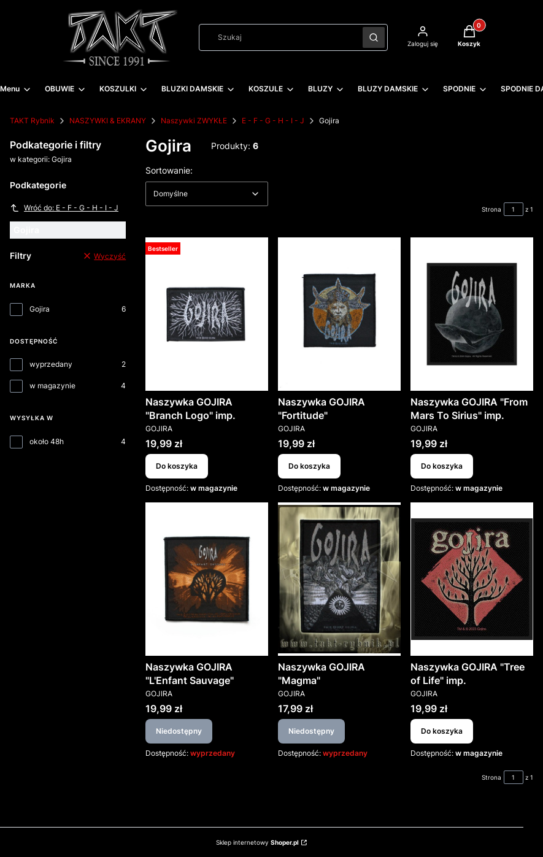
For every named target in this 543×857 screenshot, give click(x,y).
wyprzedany (50, 364)
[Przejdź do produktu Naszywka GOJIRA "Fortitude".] (339, 314)
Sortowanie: (169, 169)
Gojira (39, 308)
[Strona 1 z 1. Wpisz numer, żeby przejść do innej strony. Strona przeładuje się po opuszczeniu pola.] (513, 209)
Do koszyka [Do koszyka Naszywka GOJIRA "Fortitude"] (309, 466)
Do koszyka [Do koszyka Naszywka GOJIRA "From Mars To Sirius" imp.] (442, 466)
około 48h (46, 441)
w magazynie (52, 385)
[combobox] (277, 37)
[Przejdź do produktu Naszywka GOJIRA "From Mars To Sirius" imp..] (471, 314)
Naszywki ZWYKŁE (194, 120)
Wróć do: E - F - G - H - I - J (64, 208)
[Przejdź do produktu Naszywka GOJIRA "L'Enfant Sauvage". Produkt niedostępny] (206, 579)
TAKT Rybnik (32, 120)
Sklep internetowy (257, 842)
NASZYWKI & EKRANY (107, 120)
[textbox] (206, 194)
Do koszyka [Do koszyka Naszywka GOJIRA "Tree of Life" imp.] (442, 731)
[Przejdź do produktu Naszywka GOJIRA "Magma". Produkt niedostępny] (339, 579)
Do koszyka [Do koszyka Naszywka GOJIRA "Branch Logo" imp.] (177, 466)
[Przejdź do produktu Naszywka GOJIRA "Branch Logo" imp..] (206, 314)
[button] (374, 37)
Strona (491, 209)
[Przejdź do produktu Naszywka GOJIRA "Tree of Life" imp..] (471, 579)
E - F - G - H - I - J (273, 120)
